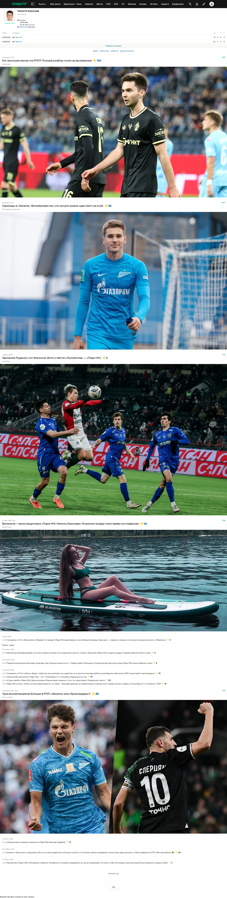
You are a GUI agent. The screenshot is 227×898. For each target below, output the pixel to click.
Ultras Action (7, 527)
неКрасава (6, 64)
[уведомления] (196, 4)
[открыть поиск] (190, 4)
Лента (95, 51)
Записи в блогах (127, 51)
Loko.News (6, 361)
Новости (114, 51)
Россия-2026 (7, 697)
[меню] (32, 4)
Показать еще (113, 873)
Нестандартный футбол (11, 209)
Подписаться (10, 23)
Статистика (104, 51)
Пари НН (23, 27)
